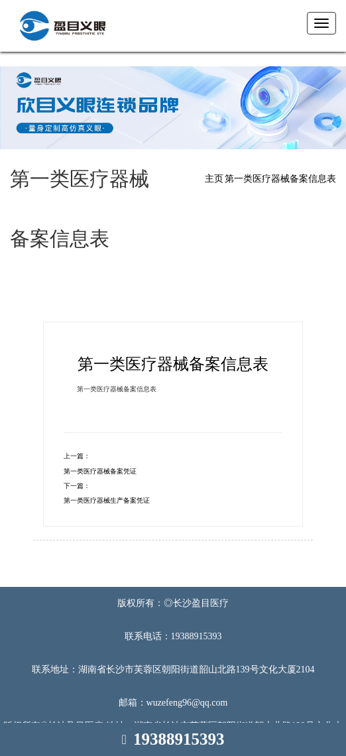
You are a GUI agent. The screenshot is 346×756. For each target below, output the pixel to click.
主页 (214, 179)
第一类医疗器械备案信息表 (280, 179)
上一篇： (77, 456)
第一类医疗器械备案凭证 (100, 471)
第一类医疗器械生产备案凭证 (107, 500)
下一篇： (77, 485)
